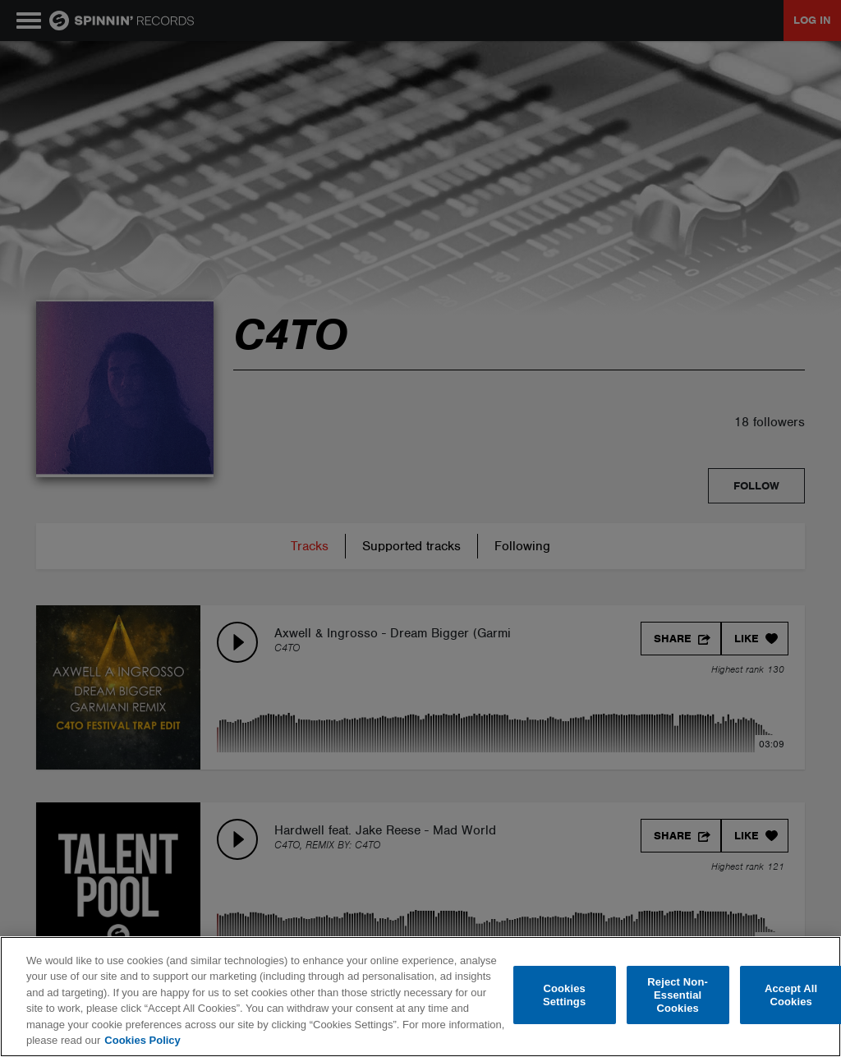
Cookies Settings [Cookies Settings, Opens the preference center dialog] (564, 995)
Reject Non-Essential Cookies (677, 995)
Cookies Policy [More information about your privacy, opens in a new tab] (142, 1040)
